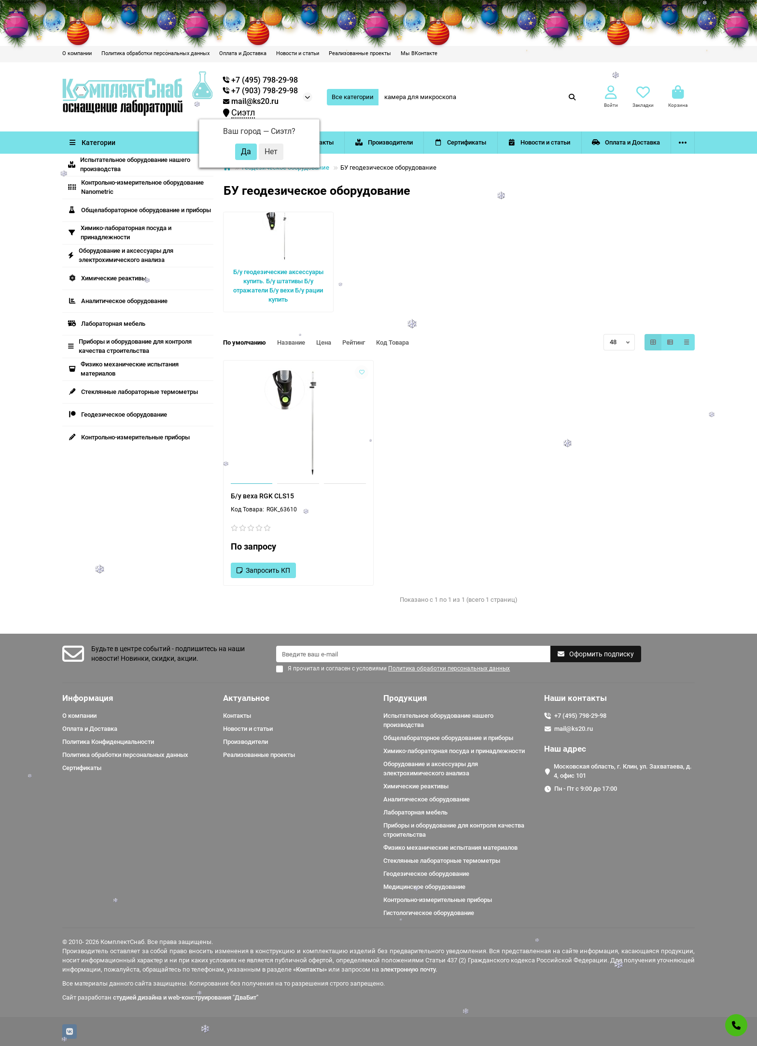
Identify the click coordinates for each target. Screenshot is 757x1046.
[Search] (480, 97)
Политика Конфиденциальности (108, 741)
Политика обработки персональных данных (155, 53)
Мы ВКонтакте (419, 53)
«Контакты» (310, 969)
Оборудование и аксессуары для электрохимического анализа (120, 255)
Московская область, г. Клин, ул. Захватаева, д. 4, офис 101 (623, 771)
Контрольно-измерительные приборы (129, 437)
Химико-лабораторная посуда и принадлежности (119, 232)
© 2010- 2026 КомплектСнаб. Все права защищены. (137, 941)
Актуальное (246, 698)
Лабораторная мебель (106, 323)
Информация (87, 698)
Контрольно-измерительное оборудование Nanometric (136, 187)
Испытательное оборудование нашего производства (129, 164)
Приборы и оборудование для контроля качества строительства (130, 346)
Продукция (405, 698)
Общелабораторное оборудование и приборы (139, 210)
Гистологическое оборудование (428, 912)
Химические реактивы (107, 278)
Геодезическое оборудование (117, 414)
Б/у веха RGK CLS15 (262, 496)
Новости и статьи (297, 53)
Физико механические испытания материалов (123, 369)
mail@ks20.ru (251, 101)
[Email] (413, 654)
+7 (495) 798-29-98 (580, 715)
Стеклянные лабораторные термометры (133, 391)
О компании (77, 53)
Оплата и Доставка (242, 53)
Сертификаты (461, 142)
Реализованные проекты (360, 53)
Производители (384, 142)
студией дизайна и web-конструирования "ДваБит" (185, 997)
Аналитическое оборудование (118, 301)
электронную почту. (408, 969)
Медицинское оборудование (424, 886)
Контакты (237, 715)
